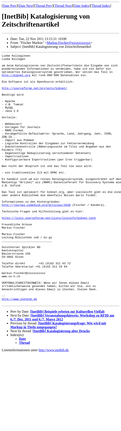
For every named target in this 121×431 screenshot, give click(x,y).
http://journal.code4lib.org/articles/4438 (36, 235)
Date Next (26, 6)
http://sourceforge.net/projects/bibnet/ (34, 95)
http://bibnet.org (16, 80)
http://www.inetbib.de (19, 348)
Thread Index (101, 6)
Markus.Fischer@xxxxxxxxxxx (68, 43)
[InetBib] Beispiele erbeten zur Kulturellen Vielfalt (67, 361)
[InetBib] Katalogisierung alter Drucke (61, 381)
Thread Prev (43, 6)
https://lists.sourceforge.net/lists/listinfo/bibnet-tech (49, 251)
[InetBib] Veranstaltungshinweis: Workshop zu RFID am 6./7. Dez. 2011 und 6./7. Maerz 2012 (62, 367)
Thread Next (63, 6)
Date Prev (10, 6)
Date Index (81, 6)
